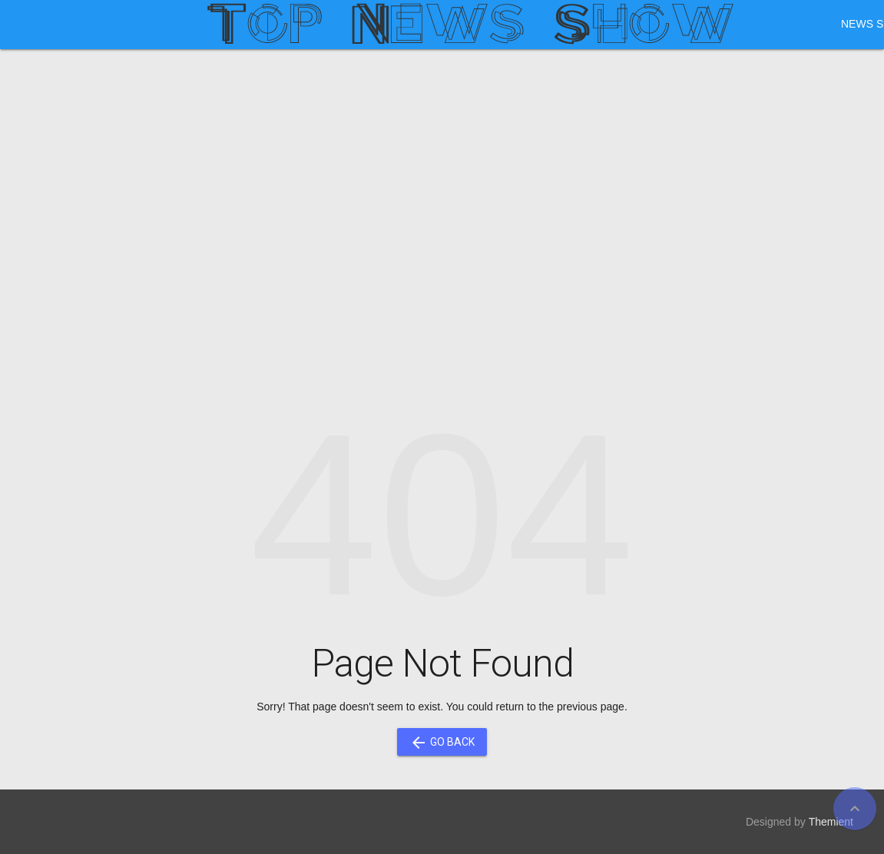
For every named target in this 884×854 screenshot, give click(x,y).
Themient (831, 822)
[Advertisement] (442, 179)
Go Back (442, 742)
